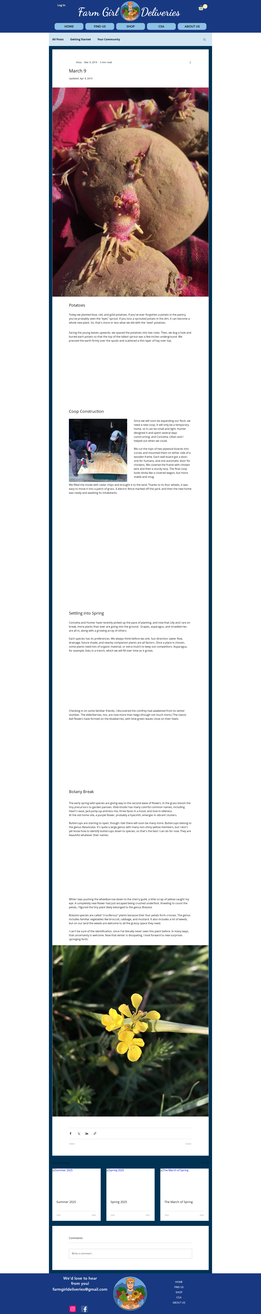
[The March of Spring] (184, 1182)
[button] (202, 7)
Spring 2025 (119, 1202)
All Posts (58, 39)
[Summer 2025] (76, 1182)
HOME (179, 1282)
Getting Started (80, 39)
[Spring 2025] (131, 1182)
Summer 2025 (66, 1202)
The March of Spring (178, 1202)
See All (205, 1162)
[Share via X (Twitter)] (78, 1133)
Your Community (108, 39)
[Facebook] (84, 1309)
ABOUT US (179, 1303)
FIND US (179, 1287)
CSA (179, 1297)
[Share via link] (95, 1133)
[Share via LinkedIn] (86, 1133)
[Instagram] (72, 1309)
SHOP (179, 1292)
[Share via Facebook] (70, 1133)
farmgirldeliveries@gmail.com (80, 1289)
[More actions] (190, 62)
